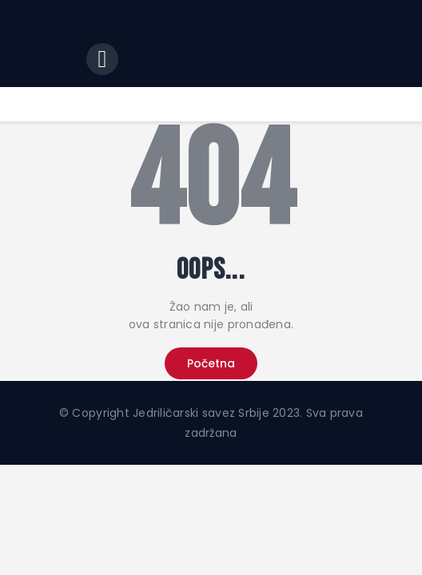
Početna (211, 363)
